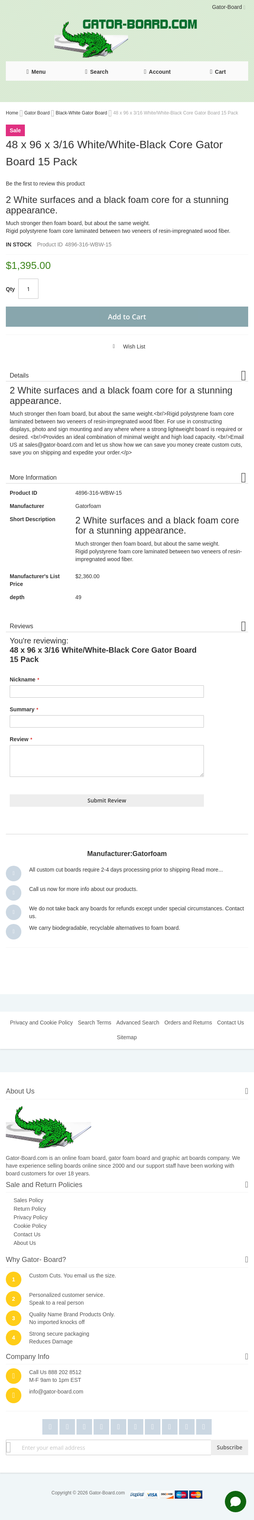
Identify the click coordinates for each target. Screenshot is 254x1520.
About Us (25, 1243)
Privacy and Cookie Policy (41, 1022)
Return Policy (30, 1209)
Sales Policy (28, 1200)
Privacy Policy (30, 1217)
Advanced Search (138, 1022)
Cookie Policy (30, 1226)
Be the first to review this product (45, 183)
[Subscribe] (229, 1447)
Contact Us (230, 1022)
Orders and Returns (188, 1022)
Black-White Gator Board (82, 113)
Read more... (207, 870)
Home (12, 113)
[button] (125, 346)
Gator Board (37, 113)
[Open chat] (235, 1501)
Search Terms (94, 1022)
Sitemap (127, 1037)
